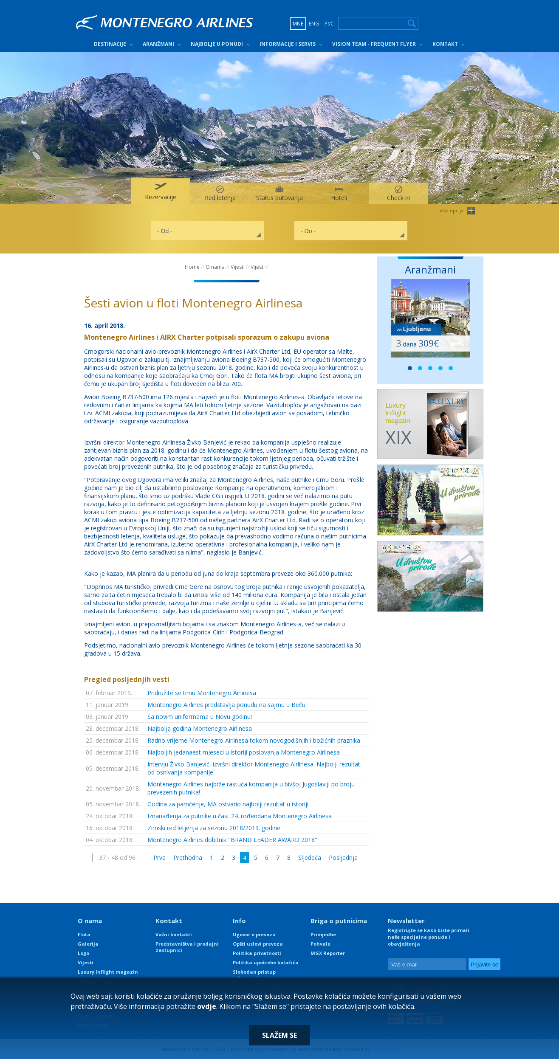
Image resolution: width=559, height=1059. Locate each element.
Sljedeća (309, 857)
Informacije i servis (288, 44)
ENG (314, 23)
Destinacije (110, 44)
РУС (329, 23)
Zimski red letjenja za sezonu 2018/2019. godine (213, 828)
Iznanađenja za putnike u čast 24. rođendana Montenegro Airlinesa (239, 816)
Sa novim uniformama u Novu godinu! (199, 717)
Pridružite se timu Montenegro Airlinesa (201, 693)
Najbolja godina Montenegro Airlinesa (199, 728)
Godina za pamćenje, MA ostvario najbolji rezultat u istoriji (227, 804)
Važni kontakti (173, 934)
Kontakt (445, 44)
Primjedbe (323, 934)
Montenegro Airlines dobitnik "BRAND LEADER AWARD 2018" (232, 840)
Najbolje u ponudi (217, 44)
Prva (159, 857)
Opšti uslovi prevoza (258, 944)
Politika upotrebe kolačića (266, 962)
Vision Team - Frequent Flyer (374, 44)
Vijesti (238, 266)
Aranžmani (158, 44)
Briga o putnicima (339, 920)
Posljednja (343, 857)
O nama (215, 266)
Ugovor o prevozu (254, 934)
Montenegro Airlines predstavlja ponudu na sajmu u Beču (226, 705)
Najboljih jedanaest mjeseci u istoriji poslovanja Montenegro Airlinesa (243, 752)
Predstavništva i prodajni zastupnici (187, 947)
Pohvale (320, 944)
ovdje (206, 1006)
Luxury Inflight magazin (108, 972)
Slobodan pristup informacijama (254, 975)
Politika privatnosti (257, 953)
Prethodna (187, 857)
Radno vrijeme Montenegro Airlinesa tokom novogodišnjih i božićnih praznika (253, 740)
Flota (84, 934)
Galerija (88, 944)
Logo (83, 953)
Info (239, 920)
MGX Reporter (328, 953)
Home (192, 266)
